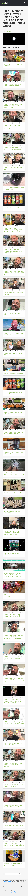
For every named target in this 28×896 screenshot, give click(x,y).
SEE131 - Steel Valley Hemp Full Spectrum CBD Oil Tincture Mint (13, 785)
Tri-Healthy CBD (7, 31)
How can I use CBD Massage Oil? (13, 373)
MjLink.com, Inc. (7, 881)
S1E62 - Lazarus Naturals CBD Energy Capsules (13, 744)
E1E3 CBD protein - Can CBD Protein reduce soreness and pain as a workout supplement (13, 533)
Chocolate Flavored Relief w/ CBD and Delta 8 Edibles (14, 864)
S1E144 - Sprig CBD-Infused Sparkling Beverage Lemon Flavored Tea (12, 127)
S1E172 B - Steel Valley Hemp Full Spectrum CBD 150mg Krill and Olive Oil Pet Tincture (14, 701)
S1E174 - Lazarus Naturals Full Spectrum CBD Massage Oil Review (13, 658)
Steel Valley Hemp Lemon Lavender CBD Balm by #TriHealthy (14, 473)
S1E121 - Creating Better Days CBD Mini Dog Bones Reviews (13, 148)
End (19, 873)
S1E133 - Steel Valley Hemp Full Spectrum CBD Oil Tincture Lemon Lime (14, 272)
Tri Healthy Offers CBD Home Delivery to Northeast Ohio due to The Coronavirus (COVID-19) (13, 575)
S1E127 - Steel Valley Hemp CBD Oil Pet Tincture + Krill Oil (13, 432)
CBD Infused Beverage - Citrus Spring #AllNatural (13, 393)
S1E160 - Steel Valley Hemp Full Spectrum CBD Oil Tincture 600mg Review (14, 680)
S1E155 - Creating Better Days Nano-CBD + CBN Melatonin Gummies (13, 765)
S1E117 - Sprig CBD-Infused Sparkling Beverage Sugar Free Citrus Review (13, 251)
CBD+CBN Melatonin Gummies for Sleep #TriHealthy (14, 188)
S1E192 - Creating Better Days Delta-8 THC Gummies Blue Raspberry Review (13, 105)
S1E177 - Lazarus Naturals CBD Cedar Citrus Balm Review (13, 84)
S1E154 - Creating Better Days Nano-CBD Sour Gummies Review (14, 844)
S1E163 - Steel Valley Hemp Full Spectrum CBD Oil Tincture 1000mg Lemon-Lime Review (13, 637)
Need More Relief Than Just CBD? (14, 493)
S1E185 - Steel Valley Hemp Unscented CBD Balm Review (12, 615)
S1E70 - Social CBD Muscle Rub (13, 825)
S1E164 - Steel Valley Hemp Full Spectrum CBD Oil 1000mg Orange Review (14, 723)
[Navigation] (24, 3)
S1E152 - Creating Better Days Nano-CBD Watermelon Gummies (13, 806)
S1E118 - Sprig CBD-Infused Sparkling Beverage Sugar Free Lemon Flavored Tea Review (13, 230)
